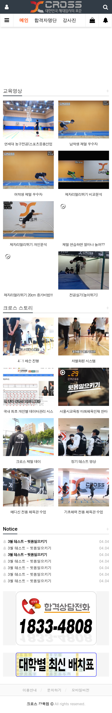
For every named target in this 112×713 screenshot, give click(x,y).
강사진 (69, 20)
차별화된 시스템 (83, 360)
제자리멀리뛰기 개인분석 (28, 244)
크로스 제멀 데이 (28, 461)
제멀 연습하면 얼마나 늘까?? (83, 244)
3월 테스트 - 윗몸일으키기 (27, 547)
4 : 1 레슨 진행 (28, 360)
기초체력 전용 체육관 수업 (83, 511)
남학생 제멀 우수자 (83, 143)
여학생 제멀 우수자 (28, 194)
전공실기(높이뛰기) (83, 294)
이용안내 (29, 689)
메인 (23, 20)
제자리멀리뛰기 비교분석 (83, 194)
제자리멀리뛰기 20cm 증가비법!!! (28, 294)
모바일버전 (81, 689)
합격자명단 (45, 20)
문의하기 (54, 689)
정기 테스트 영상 (83, 461)
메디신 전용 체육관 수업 (28, 511)
